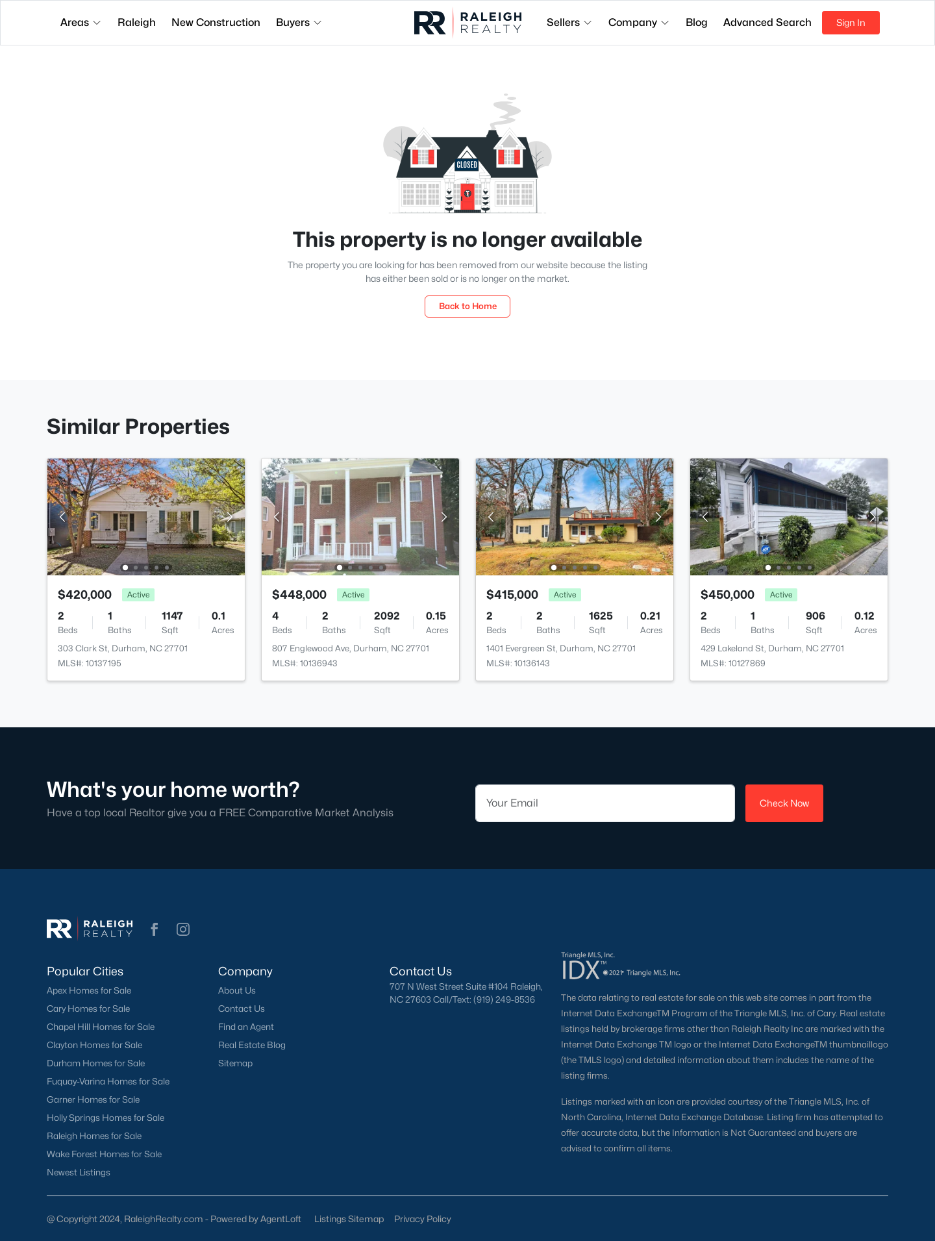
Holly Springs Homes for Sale (105, 1117)
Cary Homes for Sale (88, 1008)
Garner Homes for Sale (93, 1099)
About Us (237, 990)
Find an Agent (246, 1027)
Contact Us (241, 1008)
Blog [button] (697, 22)
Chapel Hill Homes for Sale (101, 1027)
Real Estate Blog (252, 1045)
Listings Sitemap (349, 1218)
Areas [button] (81, 22)
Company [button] (639, 22)
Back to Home (468, 306)
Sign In (851, 22)
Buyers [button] (299, 22)
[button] (154, 929)
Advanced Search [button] (767, 22)
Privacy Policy (422, 1218)
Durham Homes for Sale (96, 1063)
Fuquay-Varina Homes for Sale (108, 1081)
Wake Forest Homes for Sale (104, 1154)
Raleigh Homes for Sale (94, 1136)
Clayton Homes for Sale (94, 1045)
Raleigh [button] (137, 22)
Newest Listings (78, 1172)
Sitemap (235, 1063)
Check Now (784, 803)
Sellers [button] (570, 22)
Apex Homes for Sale (89, 990)
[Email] (605, 803)
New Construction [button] (215, 22)
